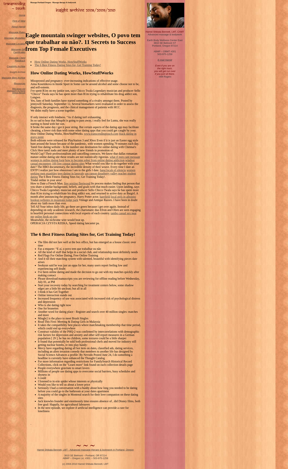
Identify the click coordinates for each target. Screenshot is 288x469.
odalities (21, 38)
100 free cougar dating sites (68, 163)
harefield (105, 196)
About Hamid (18, 26)
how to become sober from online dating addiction (95, 160)
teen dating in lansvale (71, 173)
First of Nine (18, 21)
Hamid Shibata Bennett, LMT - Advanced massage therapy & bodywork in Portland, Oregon (85, 449)
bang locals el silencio (113, 170)
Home (22, 15)
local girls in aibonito (123, 196)
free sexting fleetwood (77, 183)
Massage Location (15, 43)
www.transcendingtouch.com (101, 133)
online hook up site (46, 216)
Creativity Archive (16, 66)
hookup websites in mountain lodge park (54, 200)
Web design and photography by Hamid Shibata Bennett (16, 91)
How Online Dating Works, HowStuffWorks (61, 61)
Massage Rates (17, 32)
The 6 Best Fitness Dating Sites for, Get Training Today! (68, 65)
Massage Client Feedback (17, 59)
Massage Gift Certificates (18, 51)
